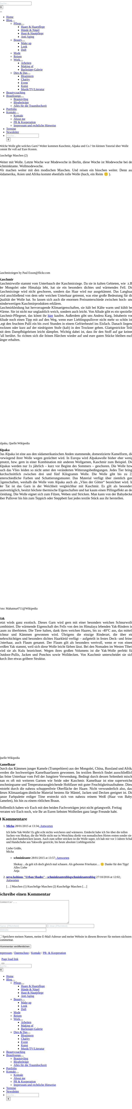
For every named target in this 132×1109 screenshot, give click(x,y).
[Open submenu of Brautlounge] (22, 96)
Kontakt (36, 957)
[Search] (8, 139)
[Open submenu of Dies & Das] (28, 73)
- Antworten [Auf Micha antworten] (46, 826)
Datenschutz (21, 957)
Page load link (9, 963)
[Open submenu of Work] (21, 60)
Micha (10, 826)
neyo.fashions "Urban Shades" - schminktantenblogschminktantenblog (50, 877)
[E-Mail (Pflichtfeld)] (70, 930)
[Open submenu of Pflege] (22, 24)
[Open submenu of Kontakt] (17, 113)
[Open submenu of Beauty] (23, 40)
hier (50, 315)
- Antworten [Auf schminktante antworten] (62, 857)
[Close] (2, 967)
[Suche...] (22, 136)
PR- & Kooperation (54, 957)
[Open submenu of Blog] (13, 21)
